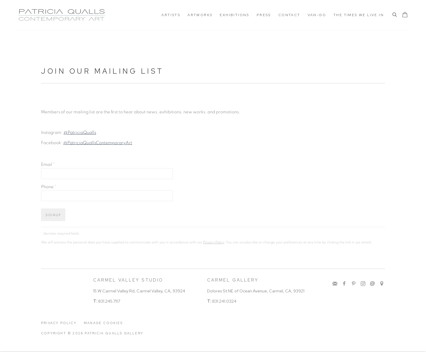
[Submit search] (395, 15)
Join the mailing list (335, 284)
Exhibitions (234, 15)
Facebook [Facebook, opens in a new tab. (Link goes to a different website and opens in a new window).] (344, 284)
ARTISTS (170, 15)
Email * (48, 164)
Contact (289, 15)
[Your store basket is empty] (404, 15)
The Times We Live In (358, 15)
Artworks (200, 15)
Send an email (372, 284)
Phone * (48, 187)
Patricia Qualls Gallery (61, 15)
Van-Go (317, 15)
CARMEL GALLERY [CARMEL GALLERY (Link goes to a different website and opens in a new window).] (232, 280)
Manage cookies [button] (103, 323)
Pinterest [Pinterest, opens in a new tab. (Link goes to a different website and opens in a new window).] (353, 284)
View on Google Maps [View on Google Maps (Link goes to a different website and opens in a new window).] (382, 284)
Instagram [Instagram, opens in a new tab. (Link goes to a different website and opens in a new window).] (363, 284)
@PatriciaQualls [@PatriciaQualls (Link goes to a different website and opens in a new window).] (80, 132)
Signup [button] (53, 215)
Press (264, 15)
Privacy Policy (213, 242)
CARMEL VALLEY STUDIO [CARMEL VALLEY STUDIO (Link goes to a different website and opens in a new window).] (128, 280)
